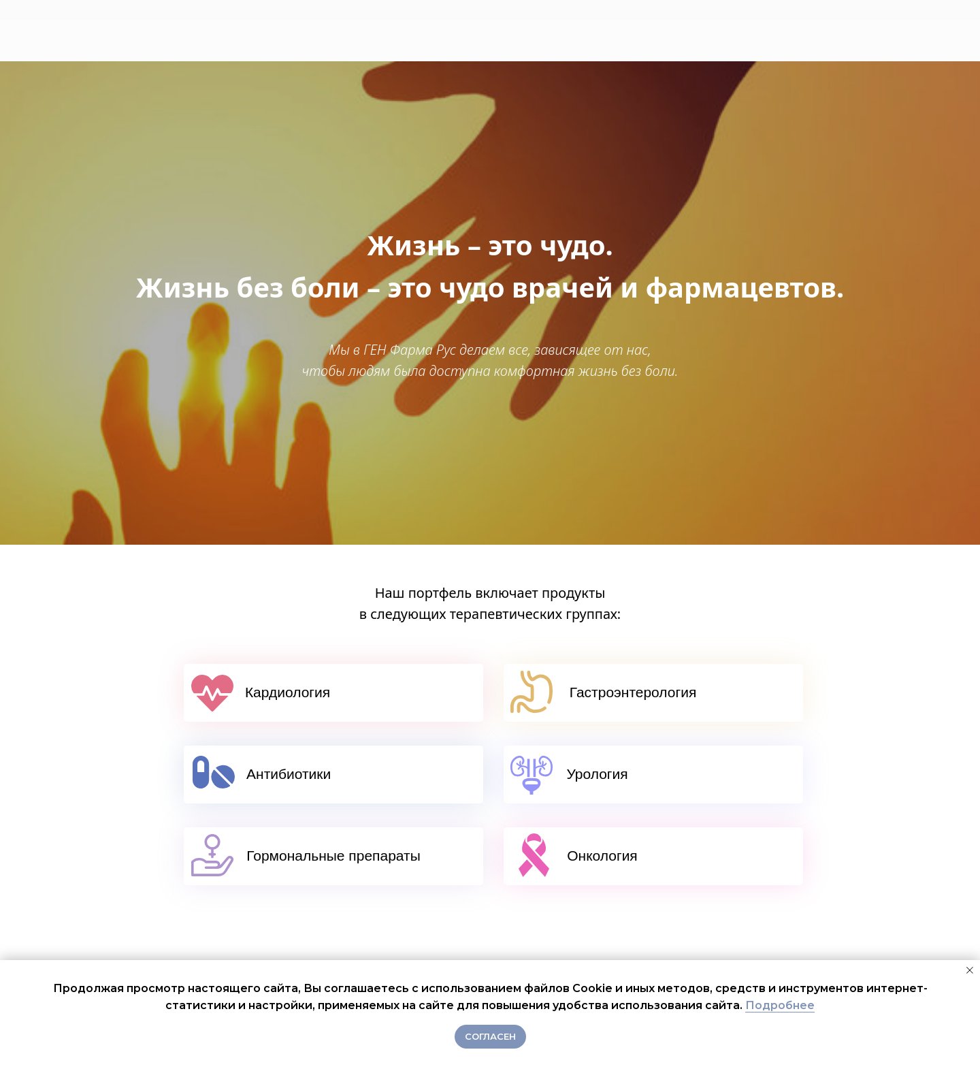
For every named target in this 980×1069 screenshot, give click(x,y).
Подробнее (780, 1005)
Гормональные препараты (333, 855)
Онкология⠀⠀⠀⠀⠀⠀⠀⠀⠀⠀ (653, 855)
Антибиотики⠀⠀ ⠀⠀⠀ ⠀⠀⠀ (333, 774)
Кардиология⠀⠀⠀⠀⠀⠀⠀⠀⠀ (333, 692)
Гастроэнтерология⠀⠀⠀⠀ (654, 692)
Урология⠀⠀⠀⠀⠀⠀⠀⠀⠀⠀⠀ (653, 774)
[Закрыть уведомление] (970, 970)
